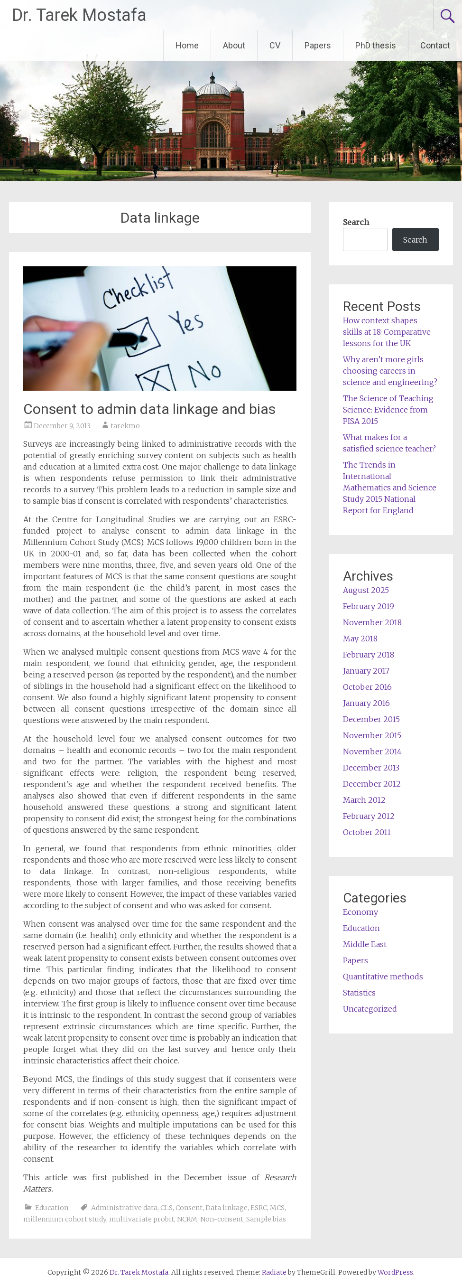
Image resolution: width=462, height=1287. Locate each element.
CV (274, 45)
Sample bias (266, 1219)
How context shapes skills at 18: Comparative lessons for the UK (387, 332)
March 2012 (364, 800)
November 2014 (372, 751)
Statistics (359, 992)
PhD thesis (375, 45)
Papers (318, 45)
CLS (166, 1207)
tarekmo (125, 426)
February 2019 (368, 606)
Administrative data (124, 1207)
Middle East (365, 944)
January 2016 (366, 703)
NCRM (187, 1219)
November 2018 (372, 622)
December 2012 (372, 784)
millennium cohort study (64, 1219)
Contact (435, 45)
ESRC (258, 1207)
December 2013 (371, 767)
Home (187, 45)
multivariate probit (141, 1219)
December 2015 (371, 719)
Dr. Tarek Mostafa (79, 15)
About (234, 45)
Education (51, 1207)
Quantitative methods (383, 976)
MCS (277, 1207)
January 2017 (366, 671)
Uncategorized (370, 1009)
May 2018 (360, 638)
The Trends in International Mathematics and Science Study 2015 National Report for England (389, 487)
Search (356, 222)
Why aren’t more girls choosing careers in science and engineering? (390, 371)
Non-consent (221, 1219)
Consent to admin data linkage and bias (149, 409)
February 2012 (369, 816)
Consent (189, 1207)
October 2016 (367, 687)
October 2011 (367, 832)
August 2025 (366, 590)
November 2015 (372, 735)
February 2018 (368, 654)
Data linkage (226, 1207)
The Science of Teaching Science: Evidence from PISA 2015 (388, 410)
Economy (360, 912)
